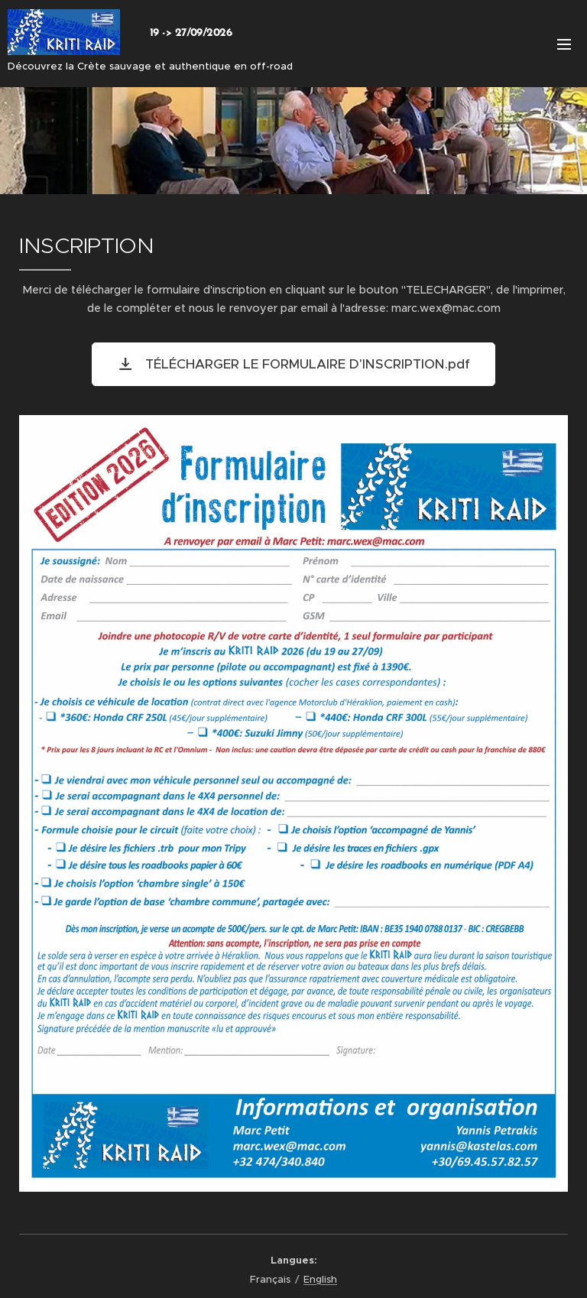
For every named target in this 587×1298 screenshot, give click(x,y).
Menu (564, 44)
